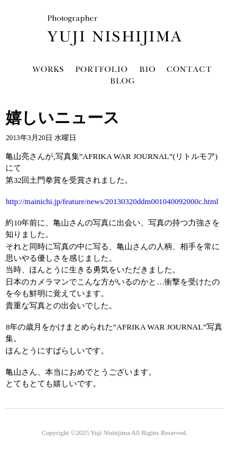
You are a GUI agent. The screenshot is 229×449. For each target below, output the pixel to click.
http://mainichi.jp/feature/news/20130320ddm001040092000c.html (111, 201)
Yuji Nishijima (109, 432)
